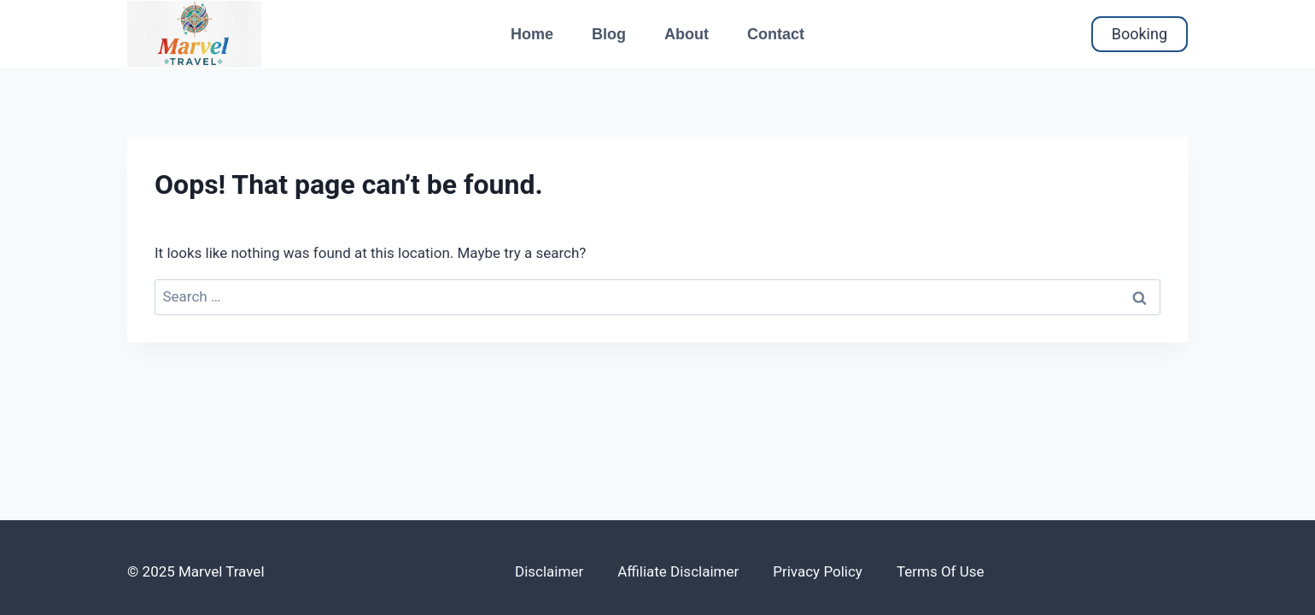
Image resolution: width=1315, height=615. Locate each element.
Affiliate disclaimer (678, 571)
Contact (775, 34)
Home (532, 34)
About (686, 34)
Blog (609, 34)
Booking (1139, 34)
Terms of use (941, 571)
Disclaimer (549, 571)
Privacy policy (817, 571)
